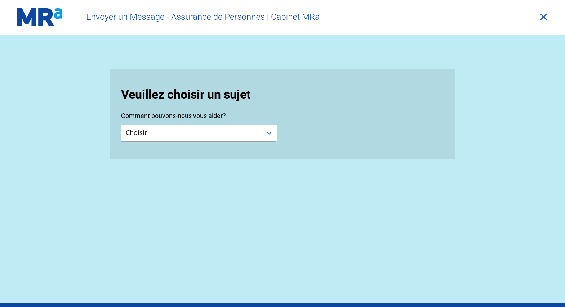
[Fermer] (543, 17)
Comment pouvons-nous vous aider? (173, 115)
